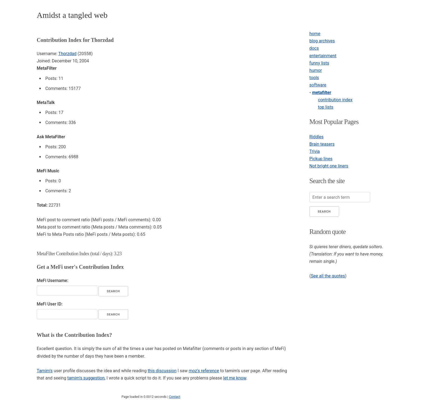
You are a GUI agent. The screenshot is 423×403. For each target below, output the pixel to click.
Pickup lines (321, 158)
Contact (174, 397)
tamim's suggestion (85, 378)
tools (314, 77)
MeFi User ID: (50, 304)
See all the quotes (328, 275)
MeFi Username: (52, 280)
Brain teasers (322, 144)
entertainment (322, 55)
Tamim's (45, 370)
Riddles (316, 136)
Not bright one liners (328, 166)
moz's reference (204, 370)
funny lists (319, 63)
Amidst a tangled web (72, 15)
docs (314, 48)
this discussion (162, 370)
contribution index (335, 99)
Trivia (314, 151)
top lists (325, 107)
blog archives (322, 40)
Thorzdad (67, 53)
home (314, 33)
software (317, 85)
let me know (234, 378)
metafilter (321, 92)
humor (315, 70)
